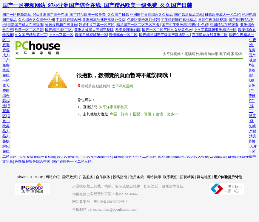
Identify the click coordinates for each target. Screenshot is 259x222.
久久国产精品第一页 (31, 35)
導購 (147, 114)
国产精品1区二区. (59, 30)
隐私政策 (69, 177)
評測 (124, 114)
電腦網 (189, 54)
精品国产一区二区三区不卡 (138, 25)
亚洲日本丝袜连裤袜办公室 (103, 20)
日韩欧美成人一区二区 (222, 15)
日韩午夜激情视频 (212, 20)
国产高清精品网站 (188, 15)
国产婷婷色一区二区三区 (72, 161)
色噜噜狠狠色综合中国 (32, 161)
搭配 (136, 114)
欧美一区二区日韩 (29, 30)
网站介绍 (52, 177)
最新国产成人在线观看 (25, 25)
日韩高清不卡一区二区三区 (135, 156)
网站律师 (154, 177)
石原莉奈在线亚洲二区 (210, 35)
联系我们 (170, 177)
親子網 (224, 54)
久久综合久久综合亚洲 (36, 20)
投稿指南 (120, 177)
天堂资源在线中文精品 (37, 156)
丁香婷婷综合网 (68, 20)
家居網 (236, 54)
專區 (113, 114)
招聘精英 (187, 177)
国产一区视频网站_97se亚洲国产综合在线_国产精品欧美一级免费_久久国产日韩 (97, 5)
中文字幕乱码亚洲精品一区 (215, 30)
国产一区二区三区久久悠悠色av (167, 30)
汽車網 (201, 54)
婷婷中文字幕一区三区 (97, 25)
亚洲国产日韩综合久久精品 (151, 15)
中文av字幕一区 (61, 35)
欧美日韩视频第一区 (91, 35)
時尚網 (213, 54)
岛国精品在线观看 (224, 25)
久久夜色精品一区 (97, 156)
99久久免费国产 (69, 156)
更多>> (172, 114)
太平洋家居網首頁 (113, 107)
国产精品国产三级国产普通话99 (164, 35)
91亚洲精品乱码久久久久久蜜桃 (183, 156)
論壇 (159, 114)
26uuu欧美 (218, 156)
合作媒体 (103, 177)
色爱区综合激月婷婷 (143, 20)
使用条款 (137, 177)
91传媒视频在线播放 (61, 25)
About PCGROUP (30, 177)
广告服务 (86, 177)
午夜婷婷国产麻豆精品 (179, 20)
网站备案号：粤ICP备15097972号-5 (99, 202)
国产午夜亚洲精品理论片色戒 (185, 25)
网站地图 (204, 177)
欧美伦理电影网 (128, 30)
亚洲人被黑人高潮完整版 (94, 30)
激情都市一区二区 (123, 35)
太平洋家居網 (122, 86)
